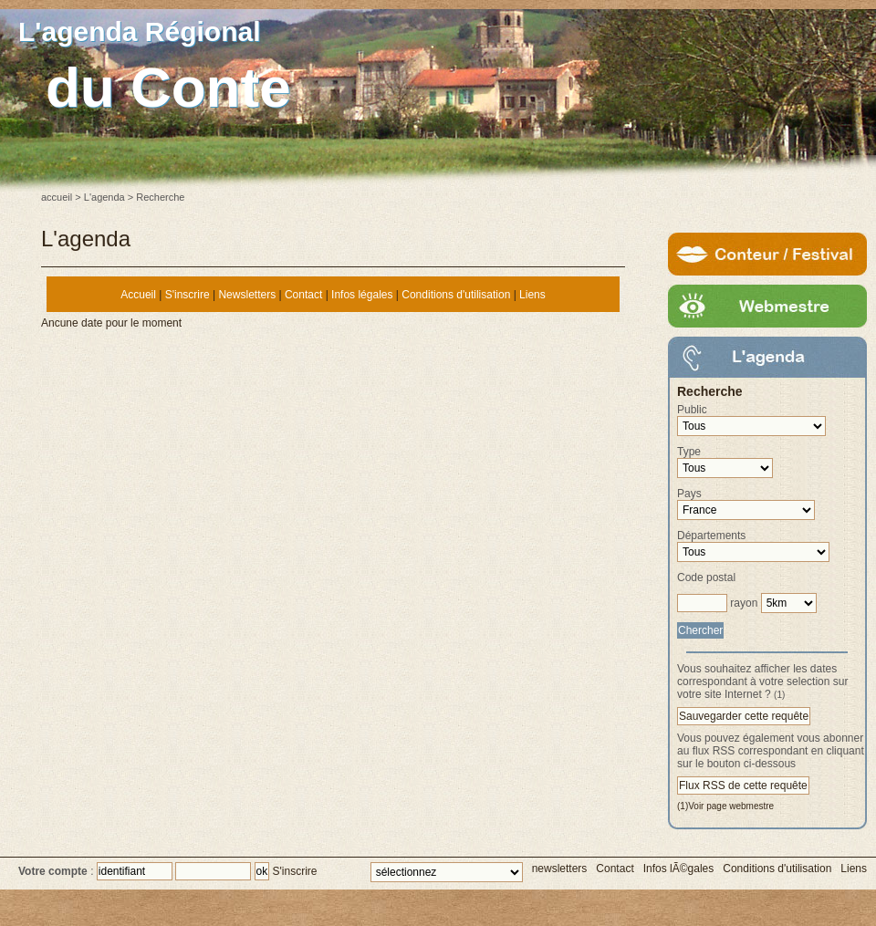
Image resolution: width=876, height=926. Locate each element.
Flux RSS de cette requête (743, 785)
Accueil (138, 294)
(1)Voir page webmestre (725, 806)
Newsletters (247, 294)
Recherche (710, 391)
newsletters (560, 868)
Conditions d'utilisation (456, 294)
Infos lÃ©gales (678, 868)
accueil (56, 197)
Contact (303, 294)
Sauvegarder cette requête (743, 716)
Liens (532, 294)
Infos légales (361, 294)
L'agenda (104, 197)
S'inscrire (187, 294)
